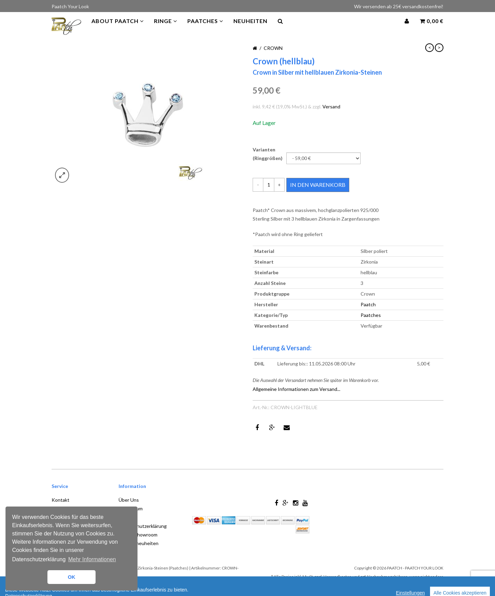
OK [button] (71, 577)
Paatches (371, 315)
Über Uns (129, 500)
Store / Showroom (138, 535)
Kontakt (60, 500)
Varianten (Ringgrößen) (268, 154)
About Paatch (117, 27)
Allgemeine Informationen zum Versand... (296, 389)
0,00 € (431, 27)
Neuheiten (250, 27)
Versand (331, 106)
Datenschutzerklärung (143, 526)
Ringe (165, 27)
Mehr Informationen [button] (92, 559)
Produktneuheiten (138, 543)
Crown (273, 48)
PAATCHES (205, 27)
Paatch (368, 304)
